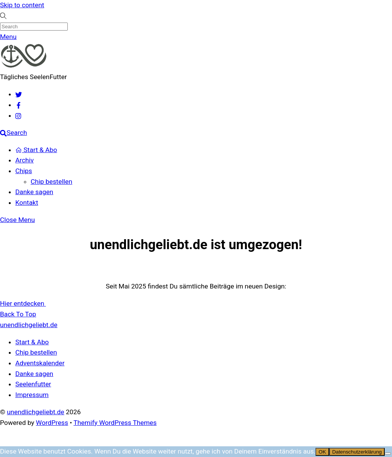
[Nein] (388, 453)
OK (322, 452)
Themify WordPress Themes (115, 422)
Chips (23, 171)
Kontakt (26, 202)
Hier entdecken (23, 303)
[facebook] (18, 105)
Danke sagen (34, 192)
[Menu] (8, 37)
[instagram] (18, 115)
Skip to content (22, 5)
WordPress (52, 422)
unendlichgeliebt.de (35, 412)
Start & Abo (36, 150)
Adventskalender (40, 363)
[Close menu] (17, 220)
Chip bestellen (51, 181)
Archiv (24, 160)
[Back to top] (18, 314)
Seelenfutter (33, 384)
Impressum (32, 395)
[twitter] (18, 94)
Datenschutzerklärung (357, 452)
